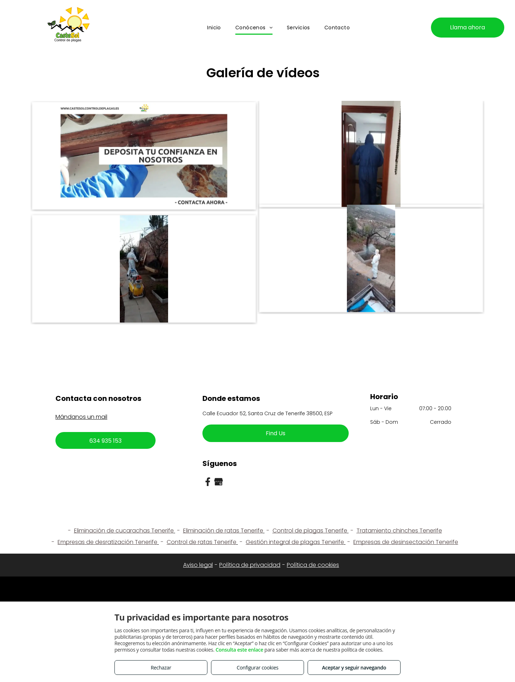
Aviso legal (198, 565)
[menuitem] (214, 28)
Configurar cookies (258, 667)
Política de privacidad (249, 565)
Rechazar (161, 667)
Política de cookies (313, 565)
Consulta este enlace (239, 649)
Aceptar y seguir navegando (354, 667)
